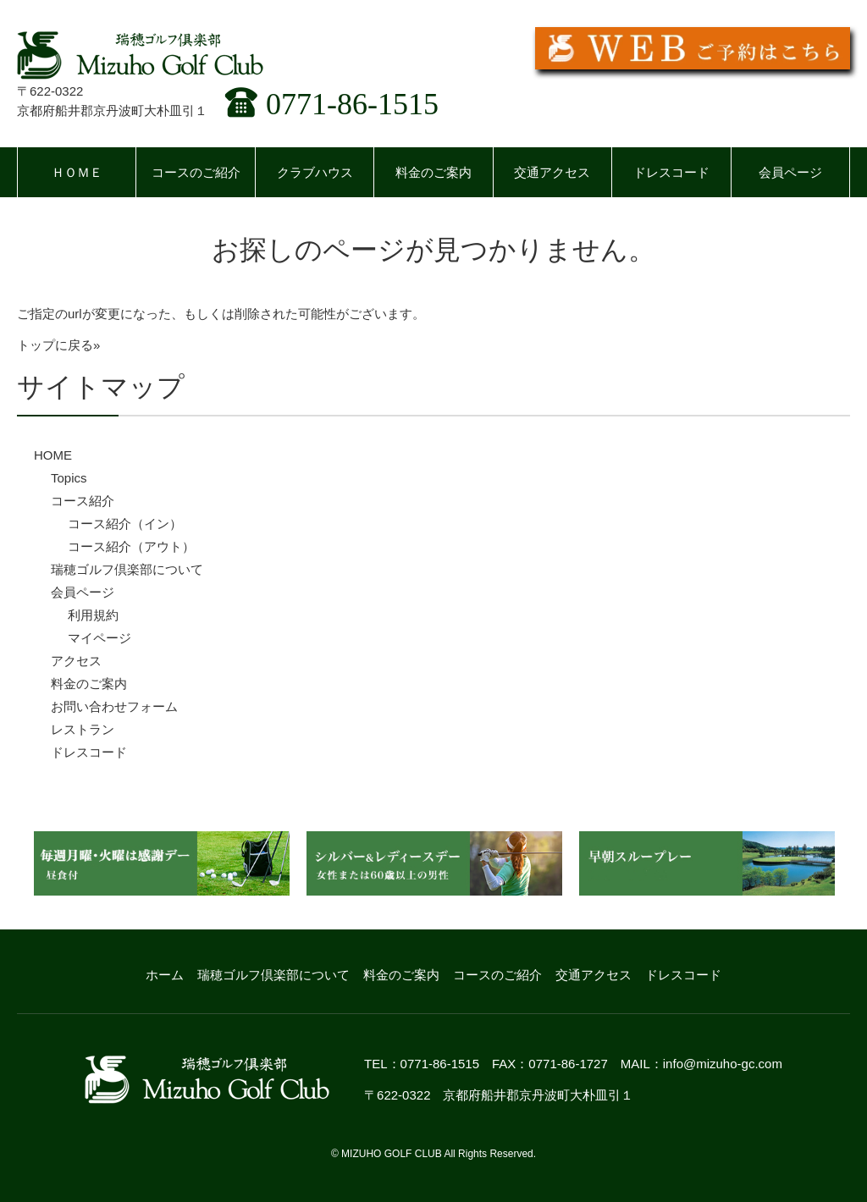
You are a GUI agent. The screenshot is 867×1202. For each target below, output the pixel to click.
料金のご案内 (433, 172)
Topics (69, 478)
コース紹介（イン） (125, 523)
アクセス (76, 660)
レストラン (82, 729)
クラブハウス (315, 172)
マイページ (99, 638)
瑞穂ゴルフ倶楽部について (127, 569)
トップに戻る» (58, 345)
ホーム (165, 975)
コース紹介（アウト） (131, 546)
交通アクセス (552, 172)
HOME (53, 455)
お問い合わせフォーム (114, 706)
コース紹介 (82, 500)
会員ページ (790, 172)
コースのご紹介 (196, 172)
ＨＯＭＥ (77, 172)
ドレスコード (671, 172)
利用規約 (93, 615)
